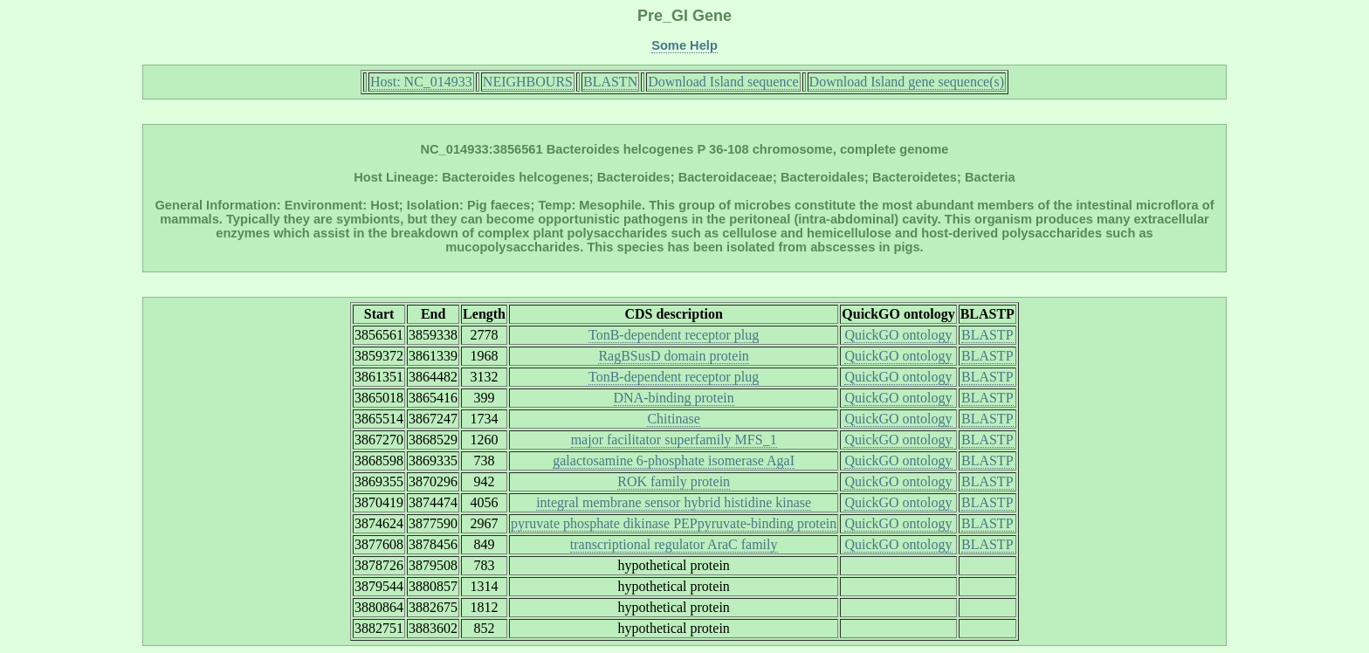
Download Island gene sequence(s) (906, 81)
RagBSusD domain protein (673, 355)
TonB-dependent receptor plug (673, 334)
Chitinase (673, 418)
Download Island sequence (723, 81)
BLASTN (610, 81)
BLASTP (987, 334)
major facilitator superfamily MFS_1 (674, 439)
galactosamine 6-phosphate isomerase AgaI (674, 460)
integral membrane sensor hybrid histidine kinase (673, 502)
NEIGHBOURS (528, 81)
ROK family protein (673, 481)
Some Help (684, 45)
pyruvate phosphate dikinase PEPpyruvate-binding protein (673, 523)
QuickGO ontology (898, 334)
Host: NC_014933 (421, 81)
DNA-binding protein (674, 397)
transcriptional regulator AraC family (674, 544)
